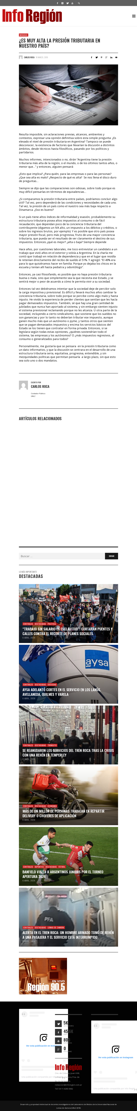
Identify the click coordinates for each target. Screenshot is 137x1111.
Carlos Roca (29, 57)
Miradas (23, 35)
